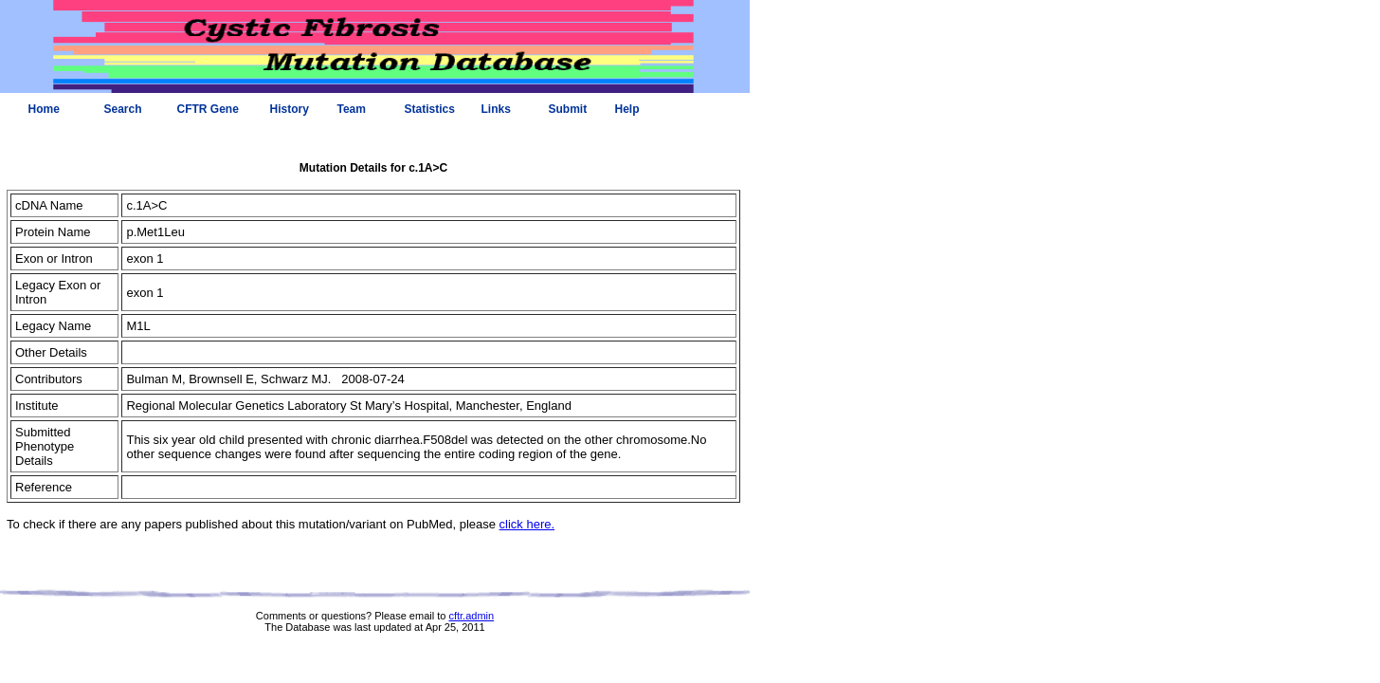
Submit (568, 109)
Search (123, 109)
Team (351, 109)
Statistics (430, 109)
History (289, 109)
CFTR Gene (208, 109)
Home (44, 109)
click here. (527, 524)
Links (496, 109)
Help (627, 109)
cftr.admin (471, 615)
